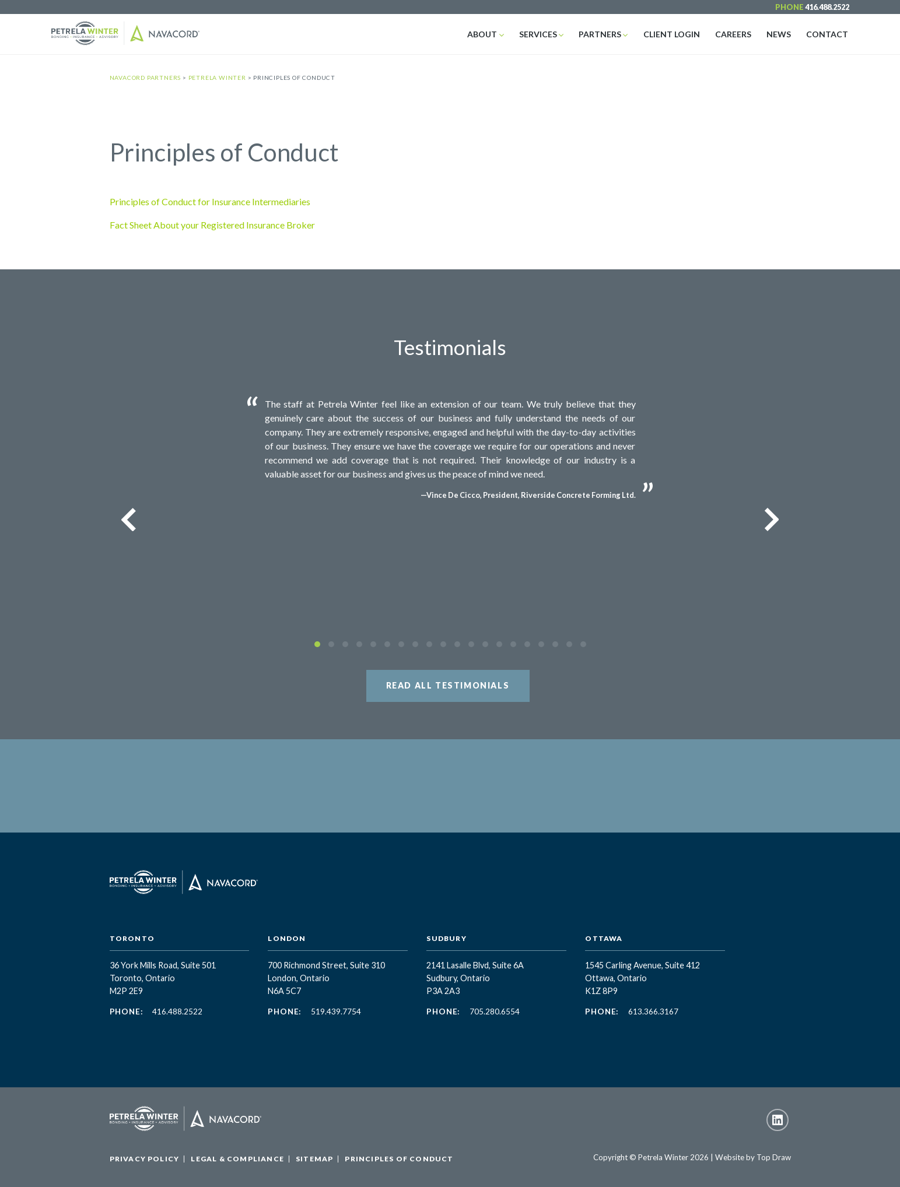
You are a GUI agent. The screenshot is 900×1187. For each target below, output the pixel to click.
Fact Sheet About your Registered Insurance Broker (212, 224)
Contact (828, 34)
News (781, 34)
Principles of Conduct (399, 1158)
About (491, 34)
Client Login (676, 34)
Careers (737, 34)
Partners (605, 34)
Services (545, 34)
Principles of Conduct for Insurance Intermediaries (210, 201)
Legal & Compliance (237, 1158)
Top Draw (774, 1157)
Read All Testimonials (448, 685)
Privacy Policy (145, 1158)
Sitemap (314, 1158)
